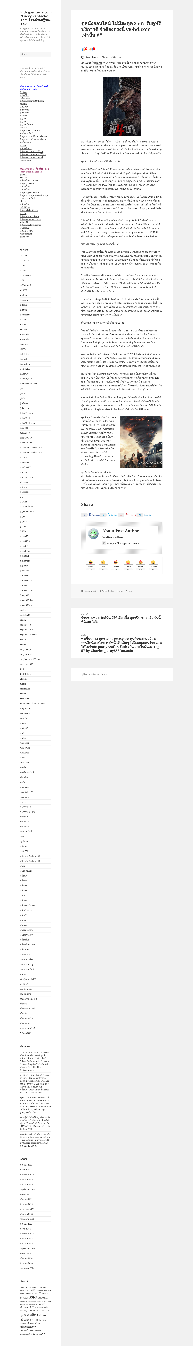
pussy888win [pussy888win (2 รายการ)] (32, 1301)
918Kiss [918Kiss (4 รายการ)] (27, 1287)
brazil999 (24, 319)
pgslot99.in (25, 551)
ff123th (23, 349)
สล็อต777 (24, 895)
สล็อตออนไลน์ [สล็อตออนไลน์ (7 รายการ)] (34, 1323)
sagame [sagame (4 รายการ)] (40, 1301)
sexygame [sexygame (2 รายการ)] (23, 1304)
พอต (22, 836)
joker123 (24, 95)
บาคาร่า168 (25, 807)
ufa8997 (24, 728)
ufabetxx (24, 743)
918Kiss (23, 270)
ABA (22, 280)
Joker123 (24, 408)
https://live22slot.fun (30, 130)
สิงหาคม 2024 (26, 1263)
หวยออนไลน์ (25, 160)
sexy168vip (25, 649)
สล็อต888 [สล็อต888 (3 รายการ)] (35, 1320)
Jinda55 (23, 398)
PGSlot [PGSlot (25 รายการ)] (31, 1297)
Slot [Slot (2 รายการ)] (37, 1304)
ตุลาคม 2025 (26, 1194)
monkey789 (25, 467)
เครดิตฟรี (24, 984)
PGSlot (23, 531)
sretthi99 (24, 698)
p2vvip (23, 487)
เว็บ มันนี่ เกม (26, 994)
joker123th (25, 418)
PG (21, 496)
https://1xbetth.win (29, 210)
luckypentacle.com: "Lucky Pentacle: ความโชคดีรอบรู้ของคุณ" (36, 18)
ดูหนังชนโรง (25, 142)
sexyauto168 (26, 654)
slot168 (23, 177)
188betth (24, 260)
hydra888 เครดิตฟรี (29, 383)
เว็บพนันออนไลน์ (27, 1008)
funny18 (24, 359)
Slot (22, 669)
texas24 (23, 718)
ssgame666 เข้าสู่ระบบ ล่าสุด (32, 703)
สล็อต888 (24, 900)
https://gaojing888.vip (30, 219)
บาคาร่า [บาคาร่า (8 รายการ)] (32, 1310)
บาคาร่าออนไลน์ (27, 198)
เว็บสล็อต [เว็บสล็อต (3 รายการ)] (38, 1331)
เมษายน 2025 (26, 1223)
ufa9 (22, 733)
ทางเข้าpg (24, 797)
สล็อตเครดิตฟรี (26, 934)
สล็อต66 (23, 885)
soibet (23, 693)
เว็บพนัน (23, 1003)
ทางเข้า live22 (26, 792)
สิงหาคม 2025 (26, 1204)
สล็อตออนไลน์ (26, 930)
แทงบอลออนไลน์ (27, 1028)
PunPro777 (25, 585)
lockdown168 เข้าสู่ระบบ (31, 447)
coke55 (23, 329)
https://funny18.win (29, 216)
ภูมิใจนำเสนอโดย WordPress (94, 675)
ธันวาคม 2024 (26, 1243)
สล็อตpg (24, 920)
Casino (23, 324)
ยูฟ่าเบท (23, 846)
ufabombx (25, 747)
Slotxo (23, 683)
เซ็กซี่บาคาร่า (26, 989)
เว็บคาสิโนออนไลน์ (28, 998)
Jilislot (23, 393)
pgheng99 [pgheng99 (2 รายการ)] (45, 1293)
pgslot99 (24, 546)
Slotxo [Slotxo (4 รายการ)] (23, 1307)
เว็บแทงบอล (25, 1023)
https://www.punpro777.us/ (33, 154)
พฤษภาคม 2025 (27, 1219)
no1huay (24, 472)
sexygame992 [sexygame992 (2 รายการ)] (31, 1304)
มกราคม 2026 (26, 1179)
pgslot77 (24, 121)
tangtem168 (26, 708)
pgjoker (24, 521)
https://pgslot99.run (29, 192)
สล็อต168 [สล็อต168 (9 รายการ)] (25, 1319)
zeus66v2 (24, 762)
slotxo (23, 201)
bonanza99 (25, 314)
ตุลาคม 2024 (26, 1253)
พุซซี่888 (24, 841)
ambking (24, 295)
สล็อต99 (23, 915)
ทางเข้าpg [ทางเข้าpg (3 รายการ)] (23, 1311)
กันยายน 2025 (26, 1199)
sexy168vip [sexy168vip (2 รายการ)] (47, 1301)
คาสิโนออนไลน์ (27, 772)
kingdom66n (26, 437)
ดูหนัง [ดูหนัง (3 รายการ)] (46, 1307)
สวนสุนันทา (25, 954)
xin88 (22, 757)
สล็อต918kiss (26, 910)
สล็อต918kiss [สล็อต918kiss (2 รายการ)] (43, 1320)
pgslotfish (24, 556)
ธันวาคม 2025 (26, 1184)
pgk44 (23, 526)
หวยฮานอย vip (26, 964)
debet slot (25, 334)
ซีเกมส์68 (24, 777)
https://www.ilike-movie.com (33, 136)
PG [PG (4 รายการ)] (40, 1293)
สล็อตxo (23, 925)
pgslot (23, 118)
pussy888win (26, 605)
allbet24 (24, 222)
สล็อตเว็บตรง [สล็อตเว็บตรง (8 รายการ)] (27, 1330)
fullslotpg (24, 127)
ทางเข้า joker (26, 233)
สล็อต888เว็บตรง (27, 905)
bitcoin (23, 305)
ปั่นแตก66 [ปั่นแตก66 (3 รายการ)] (45, 1311)
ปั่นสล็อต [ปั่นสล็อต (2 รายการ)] (39, 1311)
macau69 (24, 462)
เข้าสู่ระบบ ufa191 (28, 979)
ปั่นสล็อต (24, 816)
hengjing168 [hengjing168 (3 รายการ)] (40, 1290)
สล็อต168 (24, 875)
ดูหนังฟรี (24, 106)
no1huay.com (26, 477)
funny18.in (25, 364)
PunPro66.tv (26, 580)
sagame (23, 619)
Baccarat (24, 300)
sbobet (23, 644)
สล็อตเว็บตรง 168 (27, 944)
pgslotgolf (25, 560)
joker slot (24, 236)
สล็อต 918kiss (26, 870)
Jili (21, 388)
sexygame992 (26, 664)
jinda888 (24, 403)
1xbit (22, 265)
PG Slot (23, 501)
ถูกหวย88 (24, 787)
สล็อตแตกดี (25, 949)
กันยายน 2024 (26, 1258)
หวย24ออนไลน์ (26, 959)
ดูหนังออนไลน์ (26, 133)
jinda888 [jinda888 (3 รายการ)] (23, 1293)
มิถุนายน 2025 (26, 1214)
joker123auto (26, 413)
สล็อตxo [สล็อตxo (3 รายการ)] (23, 1323)
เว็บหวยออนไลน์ (27, 1018)
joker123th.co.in (27, 423)
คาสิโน (23, 767)
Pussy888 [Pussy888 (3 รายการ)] (23, 1301)
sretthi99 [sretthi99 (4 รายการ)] (30, 1307)
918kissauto (25, 275)
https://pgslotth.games (30, 225)
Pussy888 (24, 595)
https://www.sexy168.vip (31, 151)
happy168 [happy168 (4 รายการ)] (31, 1290)
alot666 (23, 290)
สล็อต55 (23, 880)
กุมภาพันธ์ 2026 (27, 1174)
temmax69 (25, 713)
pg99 (22, 516)
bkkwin (23, 309)
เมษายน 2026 (26, 1164)
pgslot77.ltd (25, 541)
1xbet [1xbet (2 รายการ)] (22, 1287)
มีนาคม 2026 (26, 1169)
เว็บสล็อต (24, 1013)
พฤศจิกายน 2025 (27, 1189)
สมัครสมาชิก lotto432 (30, 856)
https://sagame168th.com (32, 101)
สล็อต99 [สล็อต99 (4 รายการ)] (42, 1315)
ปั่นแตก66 (24, 821)
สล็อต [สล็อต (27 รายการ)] (34, 1314)
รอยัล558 (24, 851)
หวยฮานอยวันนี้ (27, 969)
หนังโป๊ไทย (25, 207)
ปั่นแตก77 (24, 826)
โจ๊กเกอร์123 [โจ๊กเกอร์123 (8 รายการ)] (39, 1334)
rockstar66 (25, 615)
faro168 (24, 344)
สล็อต (22, 866)
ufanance (24, 752)
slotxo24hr (25, 688)
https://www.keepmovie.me (33, 139)
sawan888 (25, 639)
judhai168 (25, 432)
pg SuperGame (27, 511)
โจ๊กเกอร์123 (25, 1033)
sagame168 (25, 624)
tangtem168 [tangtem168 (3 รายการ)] (39, 1307)
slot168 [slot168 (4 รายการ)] (42, 1304)
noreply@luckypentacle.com (120, 544)
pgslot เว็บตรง (26, 124)
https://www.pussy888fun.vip (34, 195)
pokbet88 (24, 570)
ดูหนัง (22, 782)
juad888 (24, 428)
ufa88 (23, 723)
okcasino (24, 482)
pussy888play (26, 600)
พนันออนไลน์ (26, 831)
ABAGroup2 (25, 285)
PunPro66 (25, 575)
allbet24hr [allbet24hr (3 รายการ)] (35, 1287)
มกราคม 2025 (26, 1238)
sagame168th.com (28, 634)
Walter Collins (113, 538)
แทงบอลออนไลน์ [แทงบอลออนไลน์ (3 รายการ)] (26, 1334)
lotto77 (23, 457)
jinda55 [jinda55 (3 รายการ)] (48, 1290)
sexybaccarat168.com (30, 659)
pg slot (23, 213)
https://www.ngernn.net (31, 157)
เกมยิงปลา (24, 974)
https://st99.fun (27, 183)
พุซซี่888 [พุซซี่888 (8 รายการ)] (24, 1315)
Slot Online (25, 674)
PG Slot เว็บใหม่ (27, 506)
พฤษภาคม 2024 (27, 1268)
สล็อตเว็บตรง (26, 148)
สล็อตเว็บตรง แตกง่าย (29, 180)
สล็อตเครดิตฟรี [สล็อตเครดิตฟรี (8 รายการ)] (28, 1326)
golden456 (25, 369)
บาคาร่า (23, 115)
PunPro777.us (26, 590)
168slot (23, 255)
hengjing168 (26, 378)
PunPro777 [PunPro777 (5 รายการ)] (43, 1297)
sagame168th (26, 629)
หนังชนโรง (25, 98)
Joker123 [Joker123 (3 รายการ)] (30, 1293)
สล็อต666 (24, 890)
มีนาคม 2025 (26, 1228)
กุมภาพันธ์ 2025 (27, 1233)
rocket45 (24, 610)
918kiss (23, 92)
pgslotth (24, 565)
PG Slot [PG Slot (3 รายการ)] (23, 1298)
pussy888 (24, 109)
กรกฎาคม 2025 (27, 1209)
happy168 (25, 373)
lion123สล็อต (26, 442)
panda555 (25, 492)
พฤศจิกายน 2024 (27, 1248)
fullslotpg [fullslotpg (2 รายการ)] (23, 1290)
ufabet (23, 738)
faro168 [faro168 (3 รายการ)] (43, 1287)
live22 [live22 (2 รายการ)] (36, 1293)
